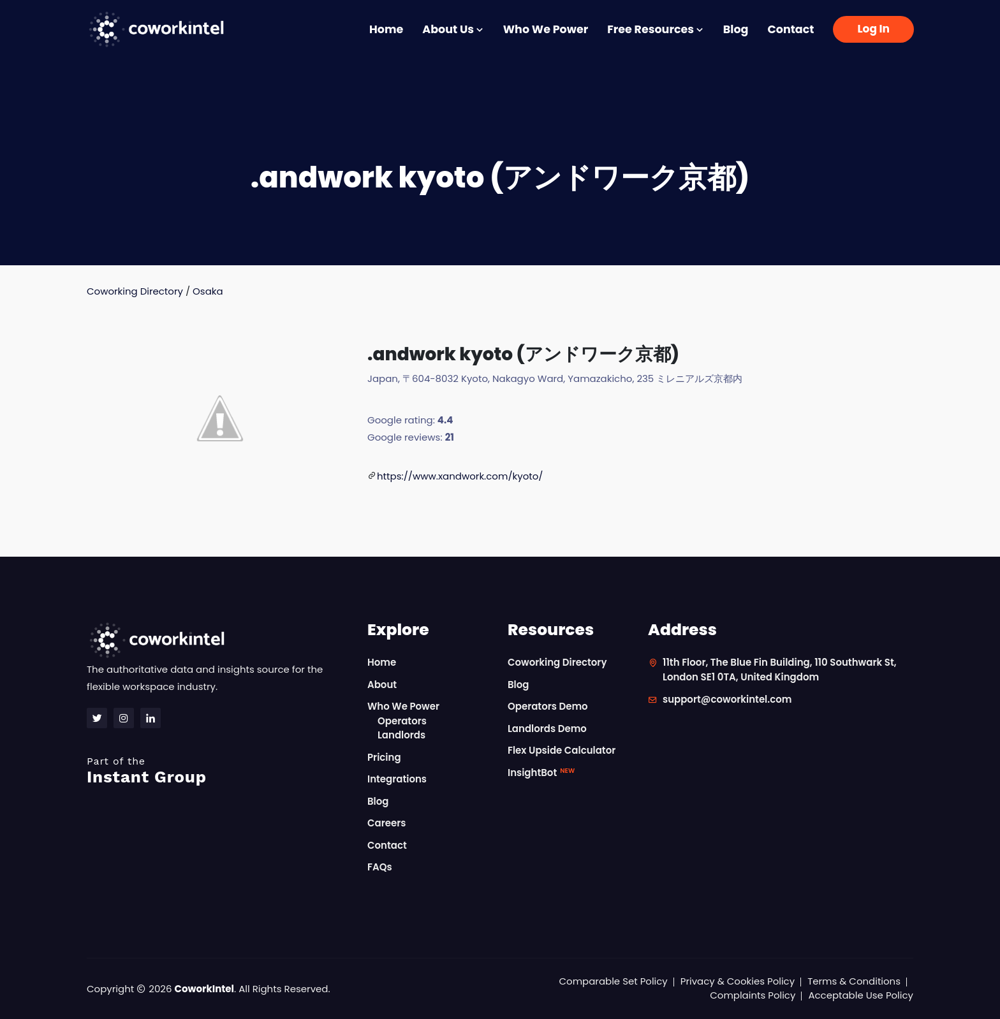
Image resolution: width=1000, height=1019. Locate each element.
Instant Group (219, 770)
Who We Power (545, 29)
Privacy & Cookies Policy (737, 981)
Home (386, 29)
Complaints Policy (752, 995)
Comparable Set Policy (613, 981)
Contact (790, 29)
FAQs (379, 867)
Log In (873, 28)
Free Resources (655, 29)
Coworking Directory (135, 291)
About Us (452, 29)
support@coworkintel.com (727, 699)
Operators (402, 721)
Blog (736, 29)
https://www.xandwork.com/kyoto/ (460, 476)
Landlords (401, 735)
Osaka (208, 291)
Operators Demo (548, 706)
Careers (386, 823)
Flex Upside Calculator (562, 750)
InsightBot (541, 772)
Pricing (384, 757)
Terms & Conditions (854, 981)
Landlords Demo (547, 728)
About (382, 684)
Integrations (397, 779)
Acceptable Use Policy (860, 995)
